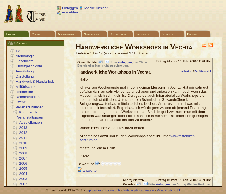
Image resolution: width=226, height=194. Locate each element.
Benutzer (167, 34)
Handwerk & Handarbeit (35, 81)
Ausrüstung (25, 71)
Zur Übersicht (202, 71)
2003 (23, 179)
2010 (23, 143)
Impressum (93, 190)
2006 (23, 163)
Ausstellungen (30, 122)
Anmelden (67, 12)
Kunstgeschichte (29, 66)
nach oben (186, 71)
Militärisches (25, 87)
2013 (23, 128)
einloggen (125, 62)
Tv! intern (23, 51)
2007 (23, 158)
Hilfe (179, 190)
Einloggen (67, 8)
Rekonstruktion (28, 97)
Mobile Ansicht (93, 8)
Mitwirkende (164, 190)
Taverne (10, 34)
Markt (36, 34)
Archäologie (25, 56)
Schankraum (66, 34)
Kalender (193, 34)
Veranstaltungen (30, 107)
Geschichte (25, 61)
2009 (23, 148)
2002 (23, 184)
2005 (23, 169)
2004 (23, 174)
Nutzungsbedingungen (138, 190)
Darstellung (25, 76)
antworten (87, 170)
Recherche (24, 92)
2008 (23, 153)
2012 (23, 133)
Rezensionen (117, 34)
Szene (21, 102)
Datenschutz (112, 190)
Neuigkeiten (91, 34)
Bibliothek (142, 34)
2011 (23, 138)
